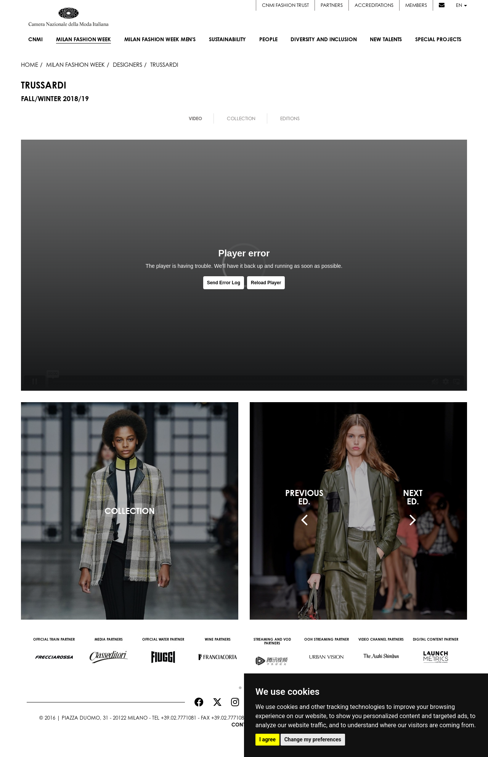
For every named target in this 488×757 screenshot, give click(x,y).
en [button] (461, 5)
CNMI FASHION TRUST (285, 5)
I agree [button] (267, 739)
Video (195, 118)
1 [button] (238, 686)
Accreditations (374, 5)
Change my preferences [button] (312, 739)
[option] (54, 653)
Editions (290, 118)
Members (416, 5)
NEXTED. (412, 497)
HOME (29, 64)
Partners (332, 5)
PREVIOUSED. (304, 497)
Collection (241, 118)
